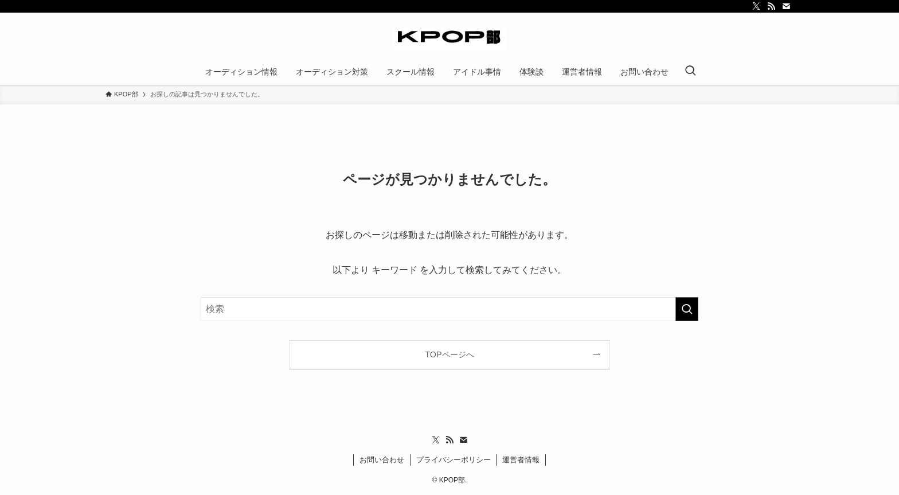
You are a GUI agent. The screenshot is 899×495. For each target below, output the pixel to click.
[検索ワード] (449, 309)
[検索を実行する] (686, 309)
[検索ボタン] (690, 72)
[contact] (786, 6)
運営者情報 (521, 459)
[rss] (771, 6)
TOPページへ (449, 354)
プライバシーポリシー (453, 459)
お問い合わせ (381, 459)
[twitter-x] (756, 6)
